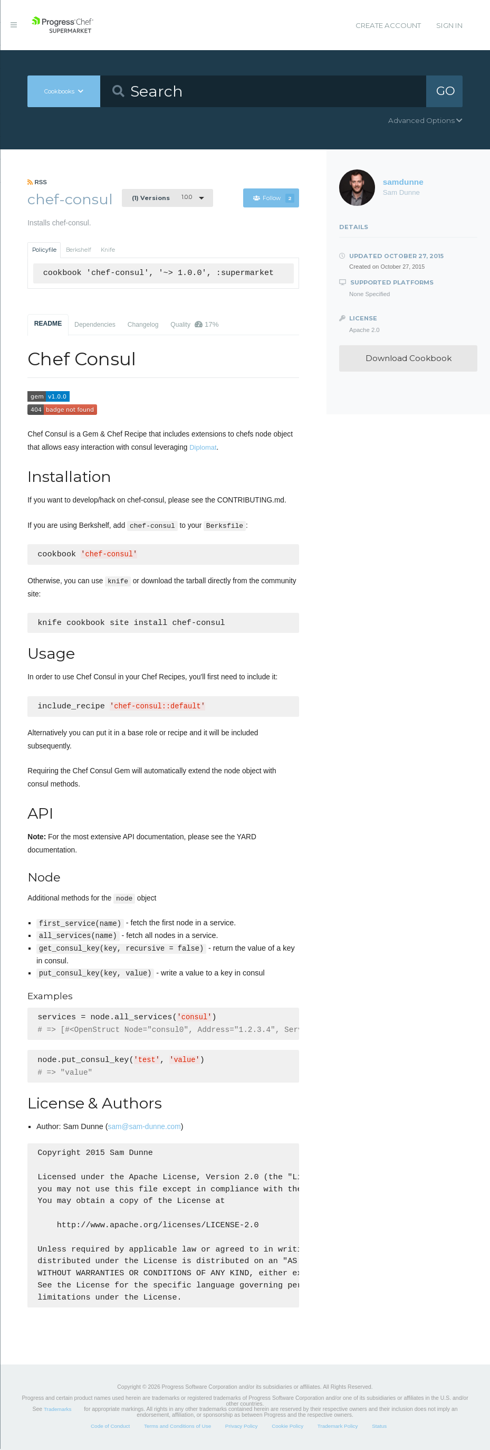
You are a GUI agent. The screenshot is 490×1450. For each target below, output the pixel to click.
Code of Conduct (110, 1427)
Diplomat (202, 447)
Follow (273, 198)
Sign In (449, 25)
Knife (108, 250)
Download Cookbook (408, 358)
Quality (194, 324)
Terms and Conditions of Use (177, 1427)
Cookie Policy (287, 1427)
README (48, 323)
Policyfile (44, 250)
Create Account (388, 25)
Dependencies (95, 324)
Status (379, 1427)
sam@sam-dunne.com (144, 1128)
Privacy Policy (241, 1427)
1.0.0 (162, 197)
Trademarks (57, 1410)
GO (445, 90)
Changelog (143, 324)
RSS (37, 182)
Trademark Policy (338, 1427)
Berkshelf (78, 250)
